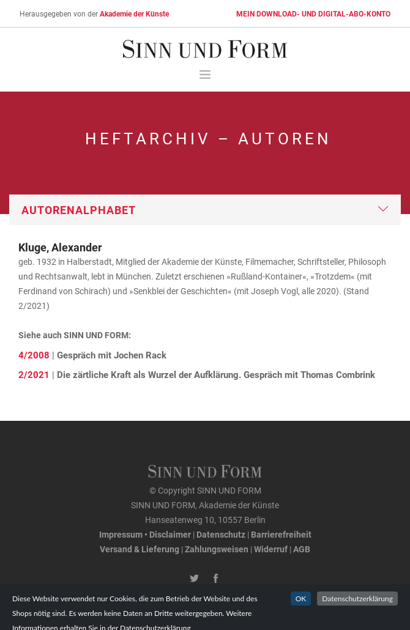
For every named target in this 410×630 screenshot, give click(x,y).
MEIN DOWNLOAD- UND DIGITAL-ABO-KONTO (313, 13)
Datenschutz (220, 534)
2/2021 (34, 374)
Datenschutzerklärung (357, 611)
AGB (301, 549)
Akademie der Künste (134, 13)
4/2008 (34, 355)
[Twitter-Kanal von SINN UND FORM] (194, 579)
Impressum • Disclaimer (145, 534)
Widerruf (271, 549)
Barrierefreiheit (281, 534)
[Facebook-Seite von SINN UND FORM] (215, 579)
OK (301, 611)
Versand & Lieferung (139, 549)
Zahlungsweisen (216, 549)
